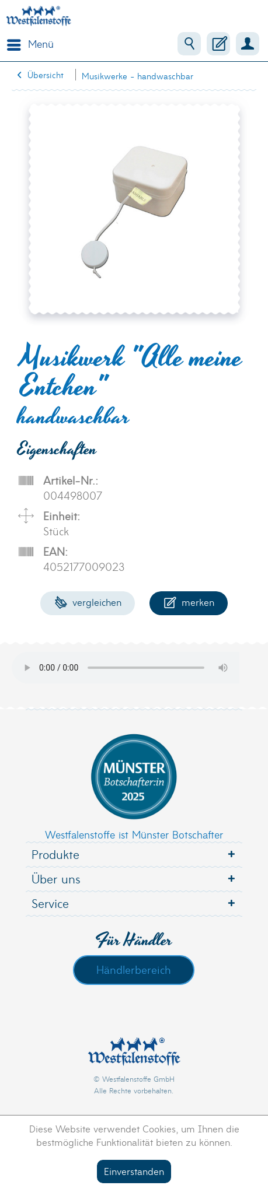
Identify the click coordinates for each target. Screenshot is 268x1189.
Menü (30, 42)
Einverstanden (134, 1170)
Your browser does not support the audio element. (134, 667)
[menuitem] (27, 43)
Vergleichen (87, 601)
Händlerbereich (133, 969)
